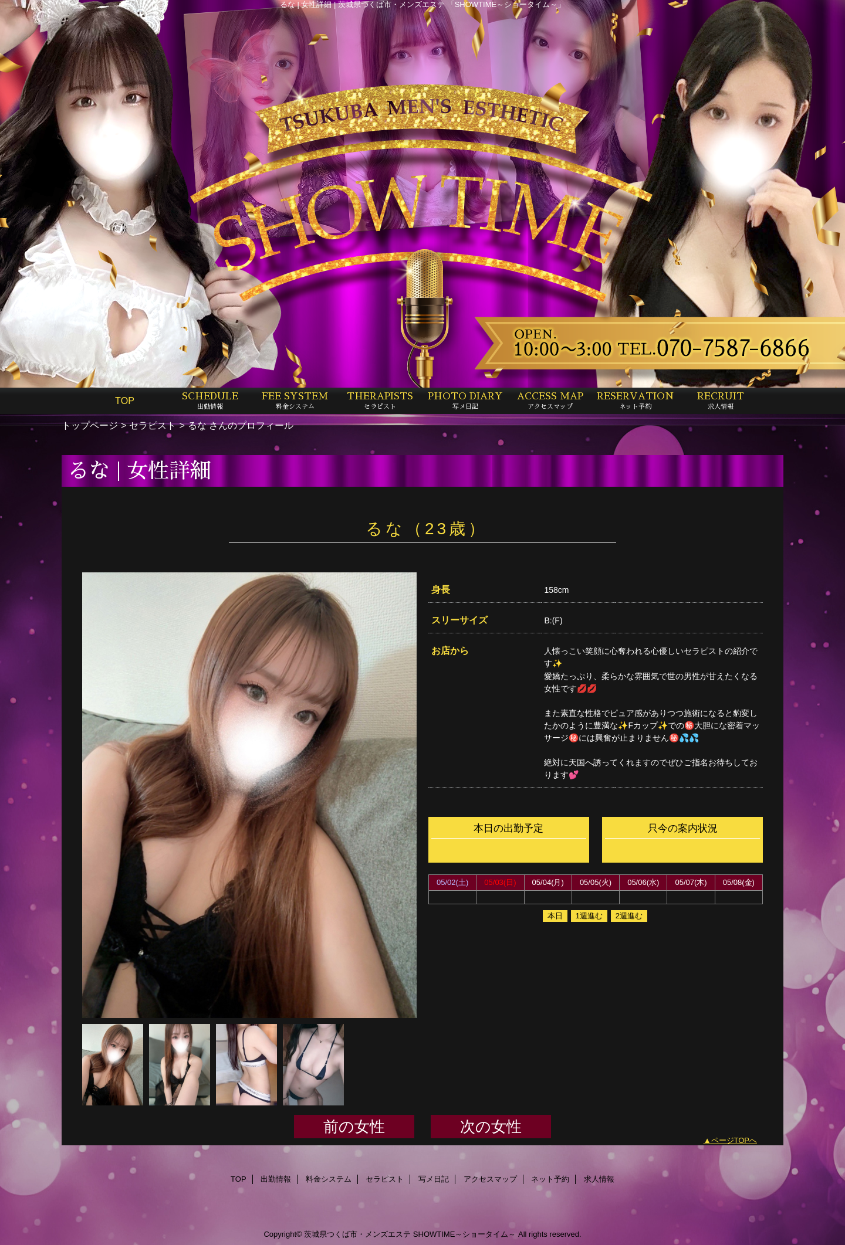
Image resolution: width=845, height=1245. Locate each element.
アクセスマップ (490, 1179)
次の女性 (491, 1126)
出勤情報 (276, 1179)
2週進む (629, 915)
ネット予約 (550, 1179)
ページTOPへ (734, 1140)
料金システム (328, 1179)
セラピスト (152, 425)
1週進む (589, 915)
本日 (555, 915)
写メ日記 (433, 1179)
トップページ (90, 425)
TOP (124, 400)
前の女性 (354, 1126)
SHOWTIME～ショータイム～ (464, 1234)
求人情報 (599, 1179)
